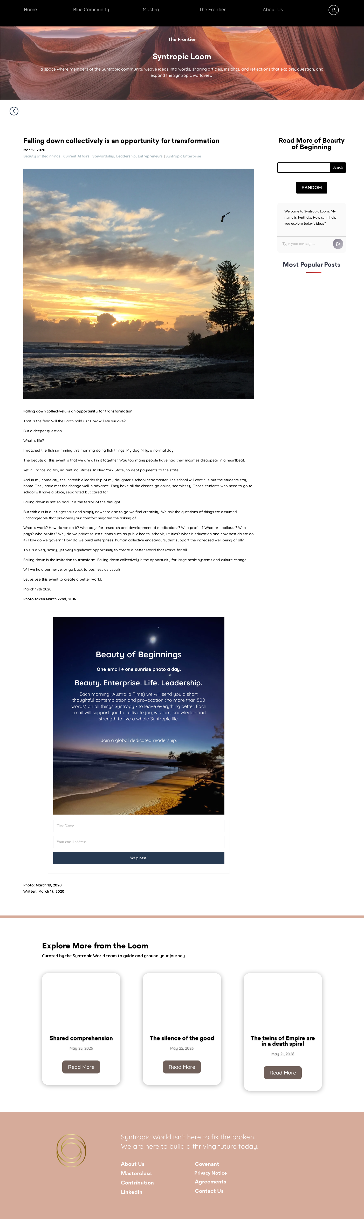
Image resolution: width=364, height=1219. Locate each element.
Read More (81, 1071)
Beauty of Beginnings (41, 156)
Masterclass (136, 1173)
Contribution (137, 1183)
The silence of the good (182, 1042)
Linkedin (131, 1192)
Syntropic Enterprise (183, 156)
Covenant (207, 1164)
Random (311, 187)
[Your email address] (138, 842)
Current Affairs (76, 156)
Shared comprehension (81, 1042)
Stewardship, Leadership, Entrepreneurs (127, 156)
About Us (133, 1164)
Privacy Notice (210, 1173)
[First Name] (138, 826)
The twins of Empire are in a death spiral (283, 1046)
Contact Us (209, 1191)
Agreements (210, 1182)
